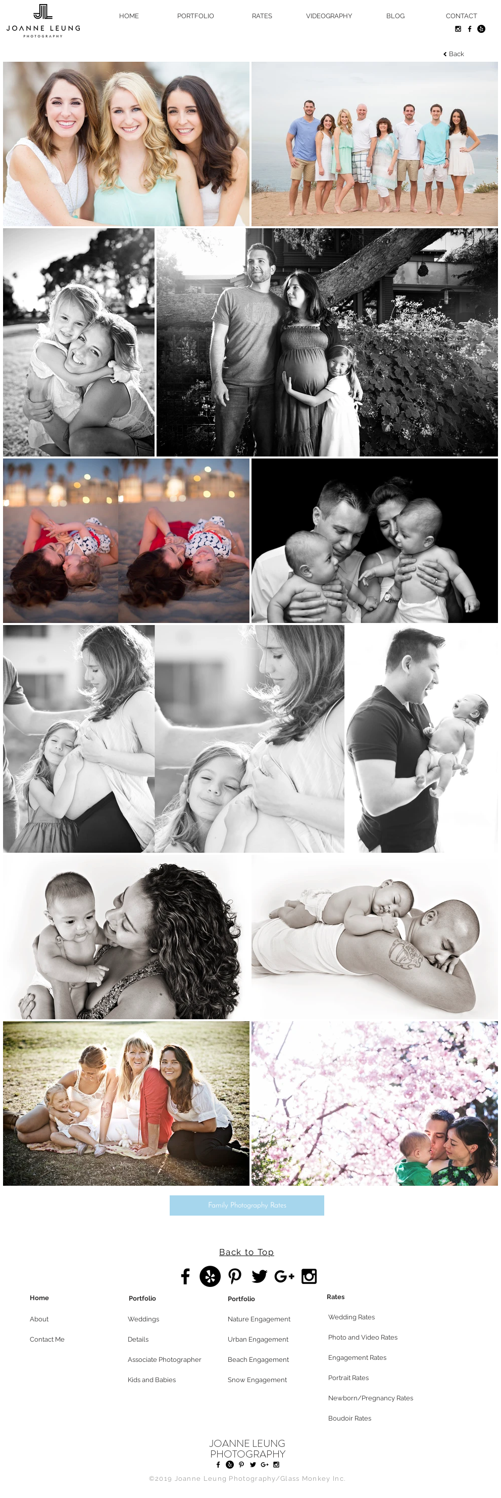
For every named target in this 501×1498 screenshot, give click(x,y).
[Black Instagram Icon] (458, 29)
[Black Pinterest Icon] (234, 1276)
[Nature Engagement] (263, 1319)
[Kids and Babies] (163, 1380)
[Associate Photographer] (165, 1360)
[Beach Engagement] (263, 1360)
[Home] (66, 1298)
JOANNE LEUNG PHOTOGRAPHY (247, 1449)
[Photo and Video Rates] (364, 1337)
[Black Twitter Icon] (259, 1276)
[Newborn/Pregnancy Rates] (375, 1398)
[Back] (456, 54)
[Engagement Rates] (364, 1358)
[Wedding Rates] (364, 1317)
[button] (66, 1319)
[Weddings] (163, 1319)
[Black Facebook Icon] (470, 29)
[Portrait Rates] (364, 1378)
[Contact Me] (66, 1339)
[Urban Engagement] (263, 1339)
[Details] (163, 1339)
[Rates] (362, 1297)
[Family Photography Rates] (247, 1205)
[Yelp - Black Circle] (481, 29)
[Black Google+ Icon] (284, 1276)
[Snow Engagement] (263, 1380)
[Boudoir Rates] (364, 1418)
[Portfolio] (165, 1298)
